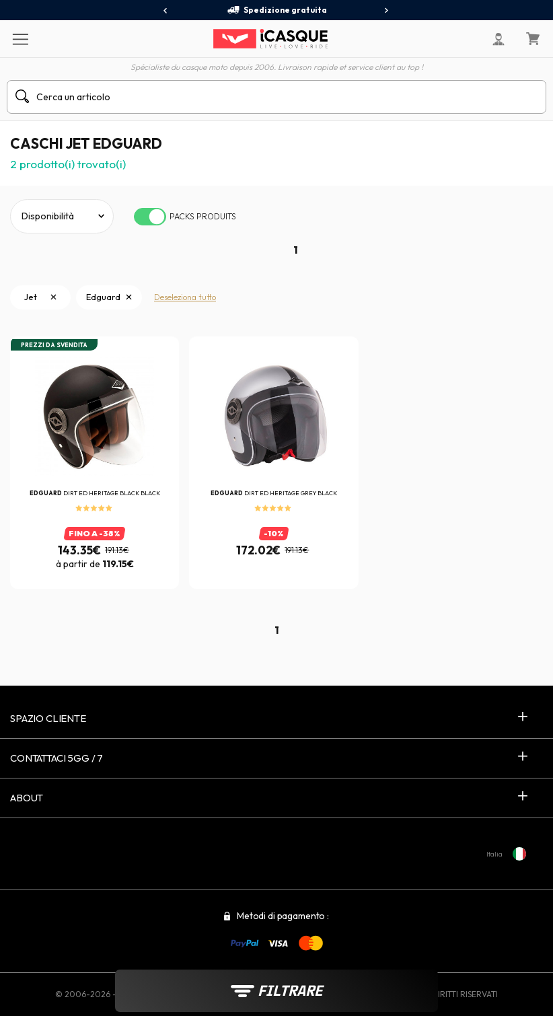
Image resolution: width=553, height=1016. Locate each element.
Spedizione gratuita (277, 10)
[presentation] (166, 11)
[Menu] (19, 38)
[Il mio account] (498, 39)
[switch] (150, 216)
